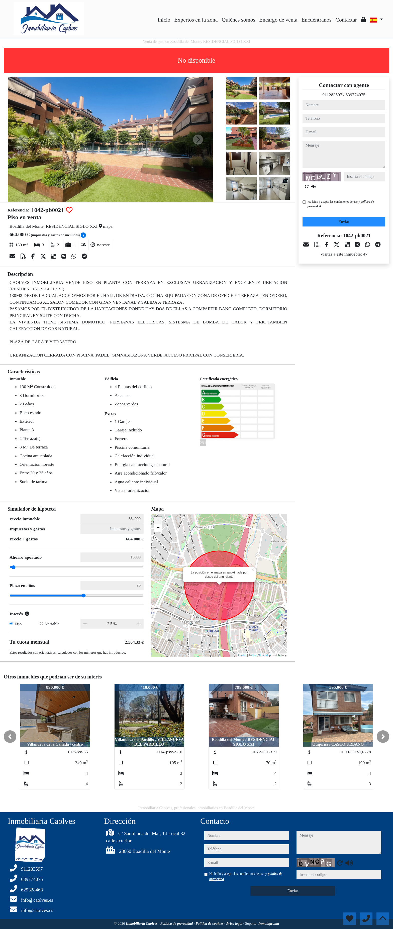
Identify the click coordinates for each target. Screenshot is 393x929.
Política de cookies (209, 923)
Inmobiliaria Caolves (142, 923)
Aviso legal (234, 923)
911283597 (332, 94)
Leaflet (242, 655)
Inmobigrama (268, 923)
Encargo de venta (278, 20)
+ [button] (158, 520)
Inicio (163, 20)
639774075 (355, 94)
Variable (52, 623)
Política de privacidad (176, 923)
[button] (10, 736)
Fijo (18, 623)
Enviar (344, 221)
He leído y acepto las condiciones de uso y (341, 204)
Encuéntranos (317, 20)
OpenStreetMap (261, 655)
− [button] (158, 528)
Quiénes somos (238, 20)
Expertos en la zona (196, 20)
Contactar (346, 20)
